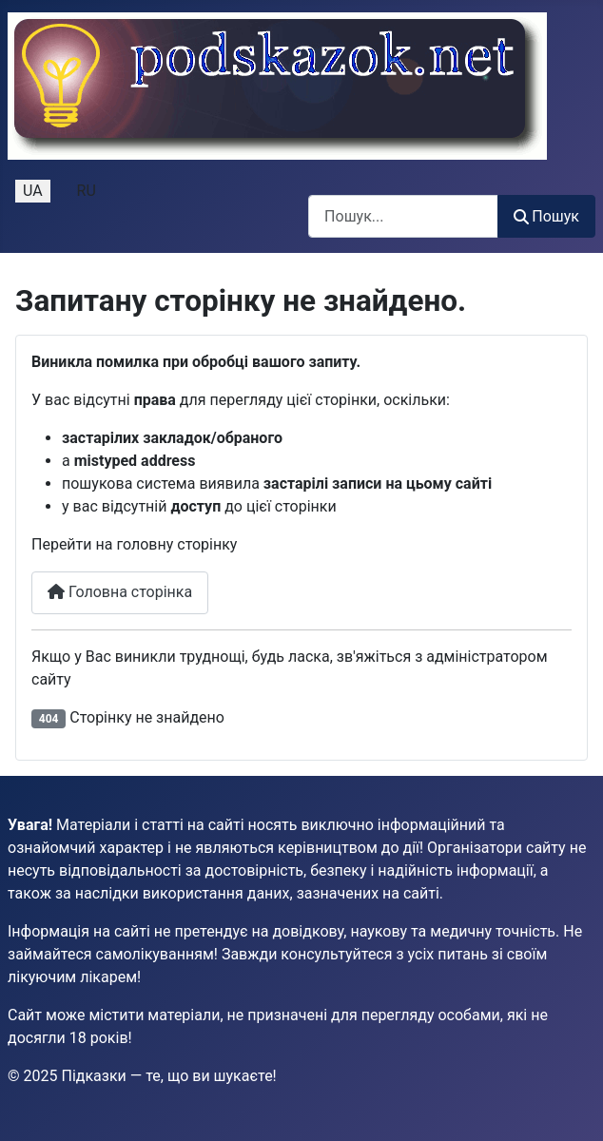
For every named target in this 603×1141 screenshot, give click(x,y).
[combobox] (403, 216)
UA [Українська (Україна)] (33, 191)
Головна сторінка (120, 592)
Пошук (546, 216)
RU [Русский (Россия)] (86, 191)
